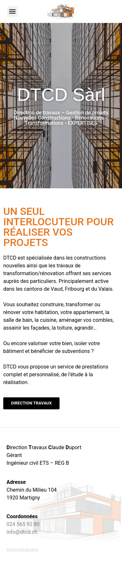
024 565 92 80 (23, 524)
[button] (12, 11)
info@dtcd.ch (22, 532)
